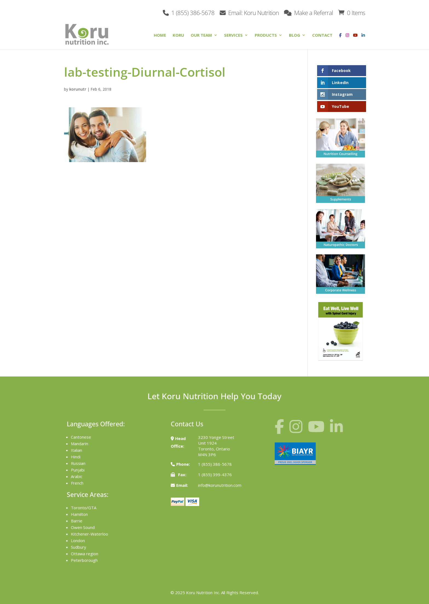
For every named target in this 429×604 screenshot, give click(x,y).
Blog (294, 35)
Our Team (201, 35)
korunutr (77, 89)
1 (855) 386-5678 (189, 12)
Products (266, 35)
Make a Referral (308, 12)
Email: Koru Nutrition (249, 12)
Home (160, 35)
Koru (178, 35)
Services (233, 35)
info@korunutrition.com (219, 485)
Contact (322, 35)
